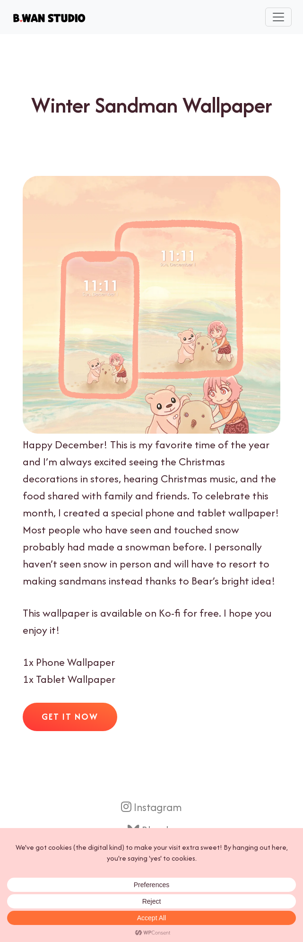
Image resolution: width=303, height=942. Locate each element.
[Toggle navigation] (278, 17)
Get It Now (70, 716)
